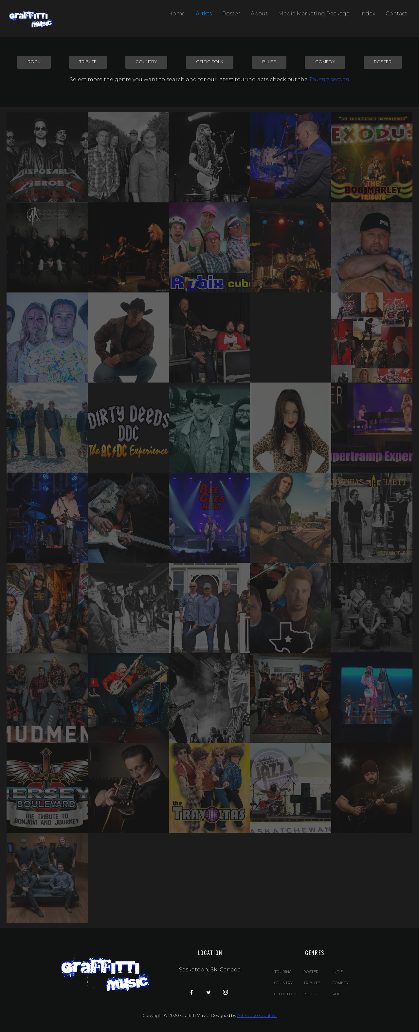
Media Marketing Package (314, 13)
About (259, 13)
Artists (204, 13)
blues (269, 61)
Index (367, 13)
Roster (231, 13)
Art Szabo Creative (257, 1015)
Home (176, 13)
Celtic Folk (209, 61)
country (146, 61)
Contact (396, 13)
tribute (88, 61)
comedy (325, 61)
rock (34, 61)
